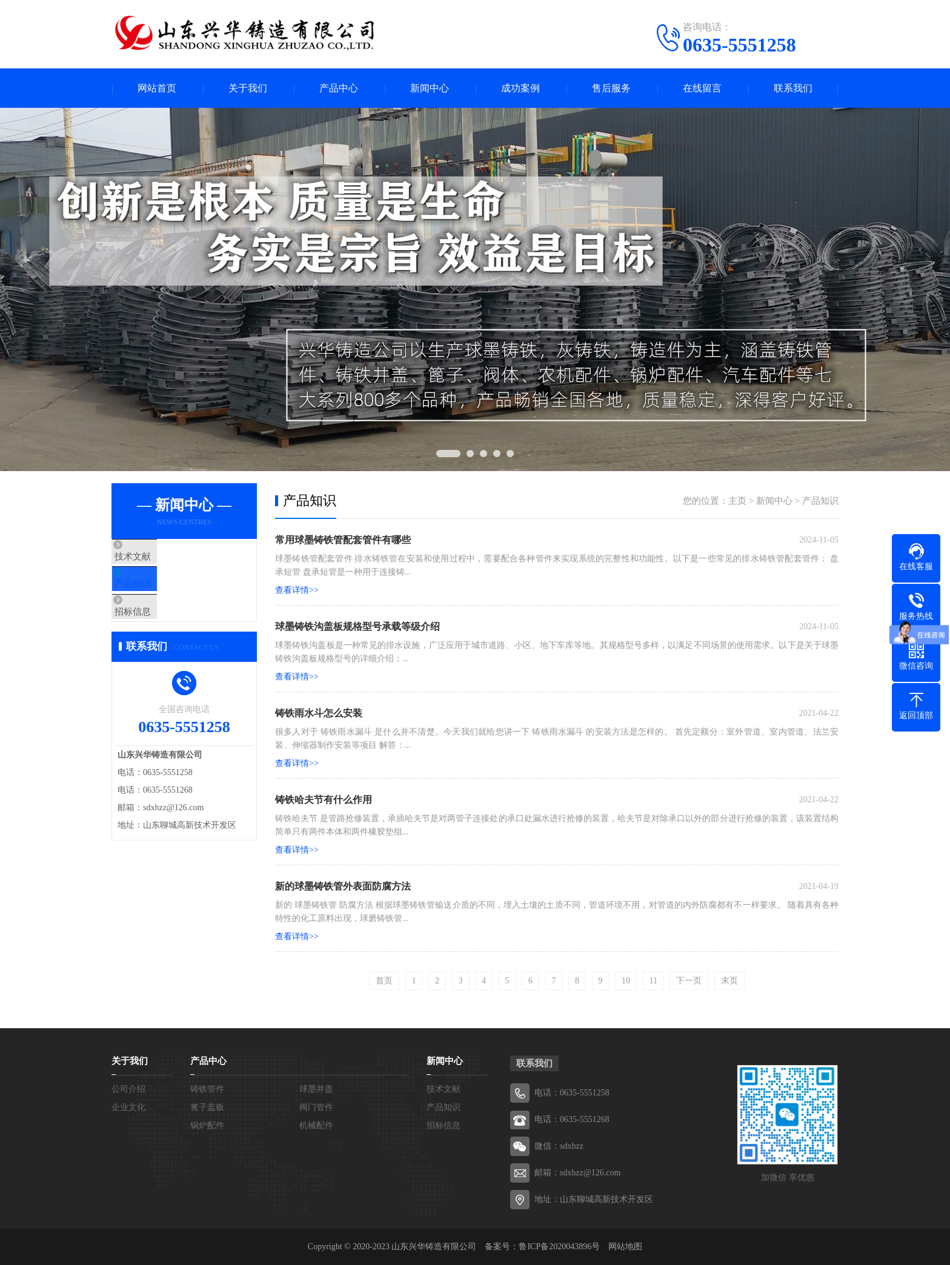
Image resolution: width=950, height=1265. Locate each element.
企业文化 (128, 1107)
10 (626, 980)
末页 (729, 980)
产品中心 (338, 88)
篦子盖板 (207, 1107)
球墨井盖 (316, 1089)
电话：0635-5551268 (572, 1119)
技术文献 (158, 557)
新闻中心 (429, 88)
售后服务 (611, 88)
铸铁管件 (207, 1089)
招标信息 (158, 628)
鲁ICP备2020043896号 (559, 1246)
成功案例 (520, 88)
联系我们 (793, 88)
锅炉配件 (207, 1125)
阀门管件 (316, 1107)
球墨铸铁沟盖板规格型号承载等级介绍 (357, 626)
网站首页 (157, 88)
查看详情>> (297, 590)
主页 (737, 501)
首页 (384, 980)
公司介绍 (128, 1089)
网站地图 (625, 1246)
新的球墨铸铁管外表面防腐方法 (343, 886)
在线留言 (702, 88)
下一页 (689, 980)
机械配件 (316, 1125)
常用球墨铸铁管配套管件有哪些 (343, 540)
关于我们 (247, 88)
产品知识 (158, 593)
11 (653, 980)
